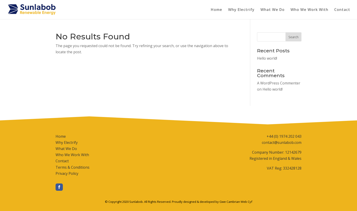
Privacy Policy (67, 173)
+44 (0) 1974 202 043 (284, 136)
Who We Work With (309, 10)
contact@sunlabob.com (281, 142)
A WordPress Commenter (278, 83)
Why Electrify (241, 10)
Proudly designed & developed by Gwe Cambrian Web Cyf (212, 202)
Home (216, 10)
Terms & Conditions (72, 167)
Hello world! (267, 58)
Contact (342, 10)
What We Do (272, 10)
